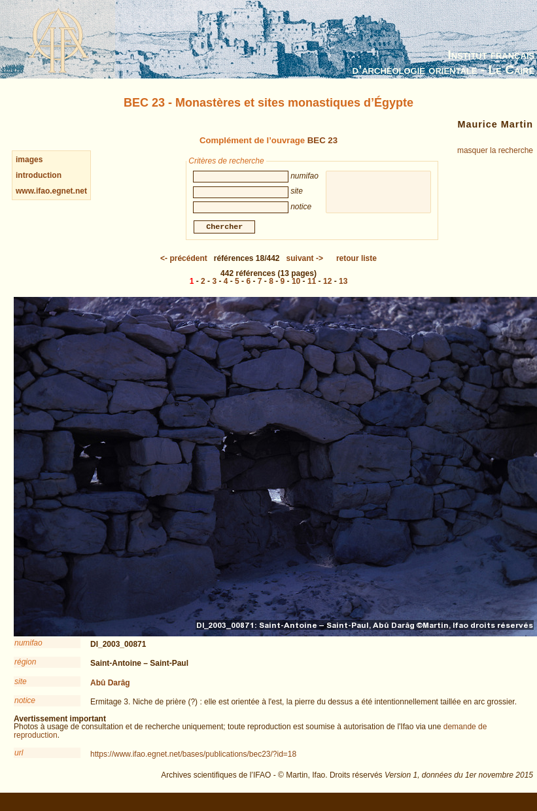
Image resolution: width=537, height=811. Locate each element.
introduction (38, 175)
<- (183, 260)
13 (343, 283)
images (29, 159)
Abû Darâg (110, 684)
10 (296, 283)
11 (311, 283)
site (20, 683)
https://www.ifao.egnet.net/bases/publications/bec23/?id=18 (193, 756)
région (25, 663)
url (18, 754)
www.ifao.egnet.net (51, 191)
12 (327, 283)
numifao (28, 644)
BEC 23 (322, 140)
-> (304, 260)
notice (24, 702)
